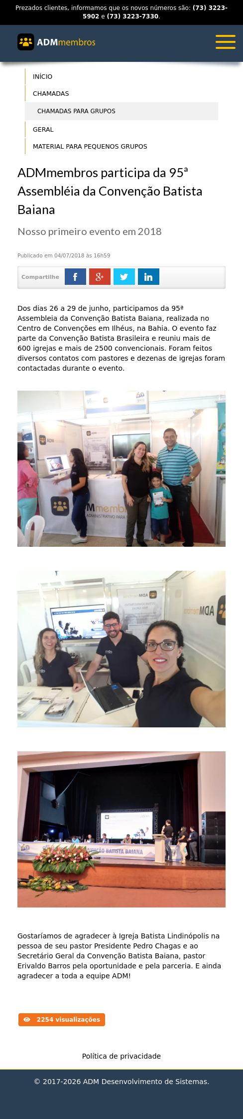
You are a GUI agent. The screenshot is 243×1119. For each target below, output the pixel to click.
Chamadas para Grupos (76, 111)
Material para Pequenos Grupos (90, 146)
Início (42, 76)
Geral (43, 129)
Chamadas (51, 93)
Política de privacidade (121, 1056)
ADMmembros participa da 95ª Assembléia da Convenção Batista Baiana (110, 191)
